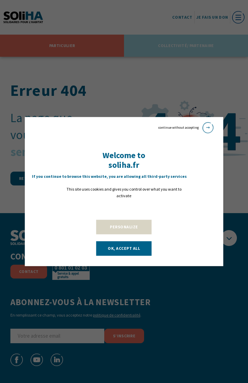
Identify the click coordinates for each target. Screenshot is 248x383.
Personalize (124, 226)
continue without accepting (185, 127)
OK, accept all (124, 248)
